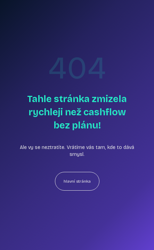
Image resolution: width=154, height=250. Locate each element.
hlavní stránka (77, 181)
